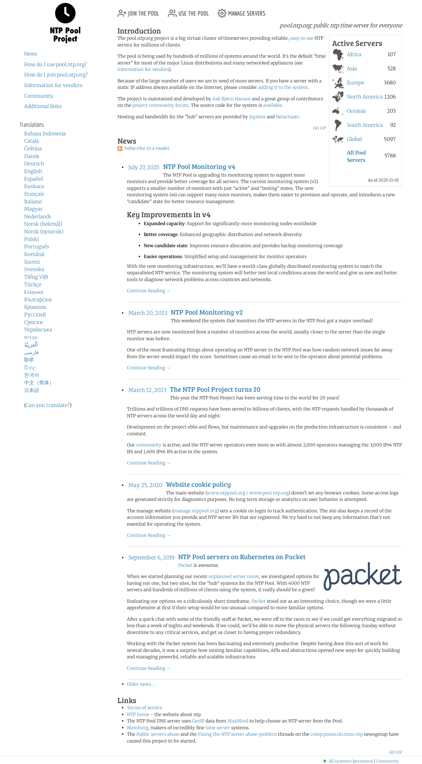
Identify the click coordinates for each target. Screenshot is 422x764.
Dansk (31, 156)
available (272, 105)
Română (34, 254)
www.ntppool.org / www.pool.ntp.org (247, 493)
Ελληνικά (34, 292)
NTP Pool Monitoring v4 (199, 166)
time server (218, 727)
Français (34, 194)
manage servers (241, 11)
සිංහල (30, 367)
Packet (185, 565)
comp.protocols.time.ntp (336, 734)
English (33, 171)
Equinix (257, 116)
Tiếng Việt (36, 277)
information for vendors (143, 69)
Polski (31, 239)
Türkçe (33, 284)
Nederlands (37, 216)
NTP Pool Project (65, 23)
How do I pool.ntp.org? (55, 64)
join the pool (138, 11)
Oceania (356, 111)
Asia (352, 68)
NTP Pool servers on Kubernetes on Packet (242, 556)
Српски (33, 322)
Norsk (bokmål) (43, 224)
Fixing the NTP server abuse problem (237, 734)
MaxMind (237, 721)
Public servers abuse (157, 734)
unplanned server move (233, 576)
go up (319, 128)
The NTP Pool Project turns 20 (215, 389)
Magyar (33, 209)
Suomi (32, 262)
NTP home (138, 714)
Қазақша (35, 307)
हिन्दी (28, 360)
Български (38, 299)
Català (31, 141)
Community (38, 96)
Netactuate (287, 116)
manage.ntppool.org (195, 511)
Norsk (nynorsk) (43, 231)
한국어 (31, 375)
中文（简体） (39, 382)
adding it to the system (283, 87)
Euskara (34, 186)
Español (33, 179)
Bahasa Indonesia (45, 133)
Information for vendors (53, 85)
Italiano (33, 201)
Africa (354, 54)
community (148, 445)
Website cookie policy (198, 484)
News (30, 54)
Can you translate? (47, 405)
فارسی (31, 352)
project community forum (160, 105)
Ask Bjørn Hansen (231, 99)
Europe (355, 82)
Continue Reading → (149, 290)
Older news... (141, 684)
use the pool (188, 11)
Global (354, 139)
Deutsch (34, 163)
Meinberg (137, 727)
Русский (35, 314)
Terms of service (144, 707)
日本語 (31, 390)
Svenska (34, 269)
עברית (31, 337)
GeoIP (198, 721)
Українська (38, 329)
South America (365, 125)
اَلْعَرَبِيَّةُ (31, 345)
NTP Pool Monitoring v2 (207, 312)
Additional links (43, 106)
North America (365, 97)
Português (36, 246)
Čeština (33, 148)
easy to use (301, 38)
